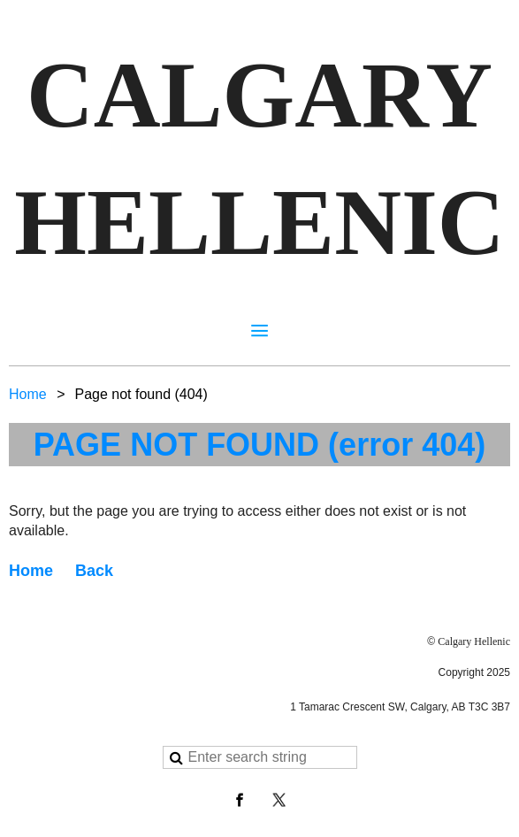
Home (28, 394)
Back (94, 571)
